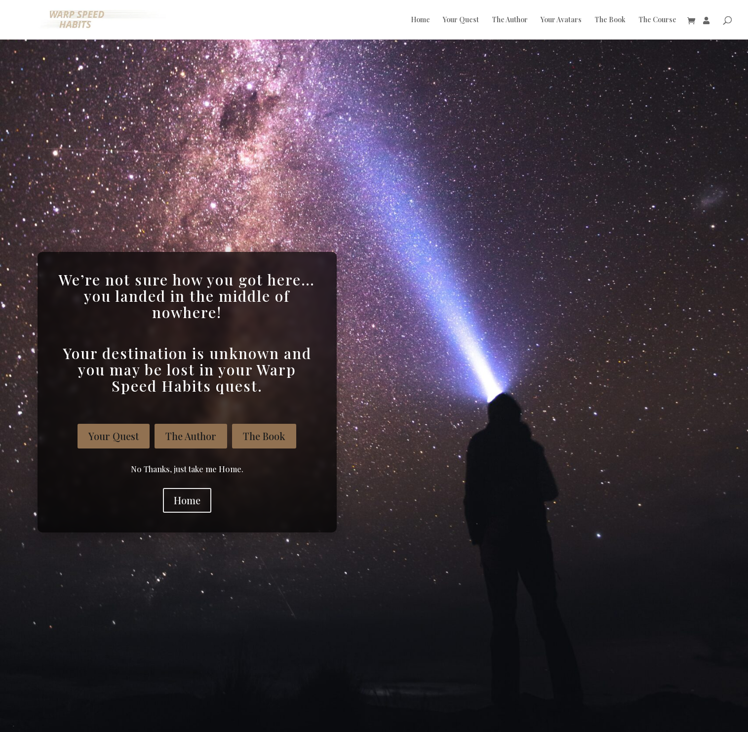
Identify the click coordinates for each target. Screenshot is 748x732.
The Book (610, 20)
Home (420, 20)
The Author (510, 20)
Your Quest (461, 20)
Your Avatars (561, 20)
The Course (657, 20)
